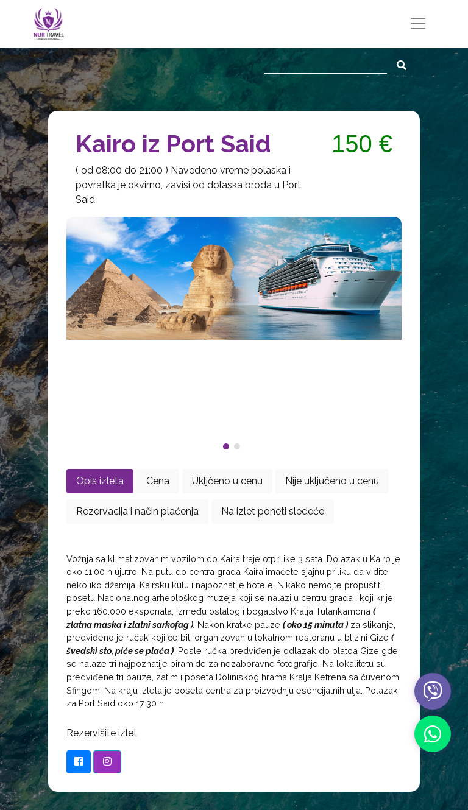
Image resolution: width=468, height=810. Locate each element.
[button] (228, 446)
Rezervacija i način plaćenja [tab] (137, 511)
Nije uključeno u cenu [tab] (332, 481)
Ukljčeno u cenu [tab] (227, 481)
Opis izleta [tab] (100, 481)
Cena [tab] (157, 481)
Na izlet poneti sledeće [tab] (272, 511)
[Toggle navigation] (418, 23)
